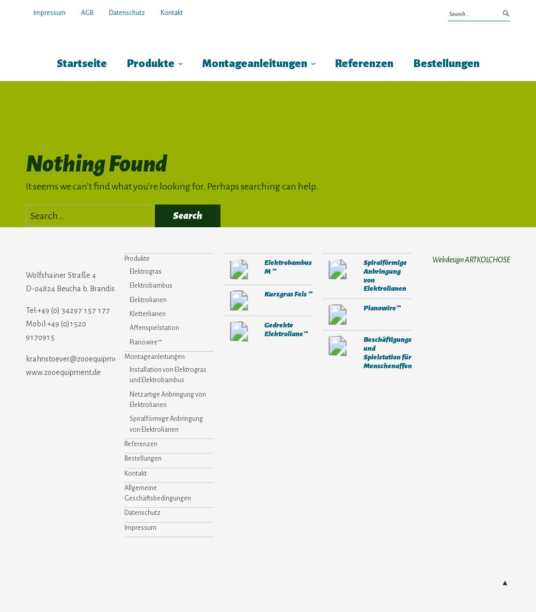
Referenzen (364, 64)
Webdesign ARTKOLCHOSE (471, 260)
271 (239, 331)
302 (239, 300)
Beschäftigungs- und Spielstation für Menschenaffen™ (390, 353)
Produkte (151, 64)
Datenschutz (127, 13)
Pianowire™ (146, 342)
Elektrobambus (151, 285)
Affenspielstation (154, 328)
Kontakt (172, 13)
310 (337, 314)
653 (337, 269)
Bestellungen (447, 64)
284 (239, 269)
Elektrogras (146, 271)
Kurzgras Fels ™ (288, 294)
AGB (87, 13)
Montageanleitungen (254, 64)
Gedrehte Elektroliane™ (286, 329)
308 (337, 346)
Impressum (50, 13)
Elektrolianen (148, 300)
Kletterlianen (148, 314)
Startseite (82, 64)
